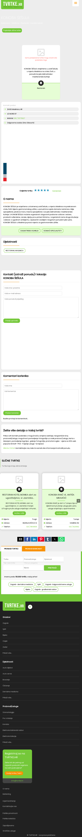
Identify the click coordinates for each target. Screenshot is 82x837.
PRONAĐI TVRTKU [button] (11, 549)
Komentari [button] (57, 191)
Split (39, 584)
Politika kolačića (9, 818)
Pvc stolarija (7, 718)
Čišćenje (6, 685)
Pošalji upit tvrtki (11, 321)
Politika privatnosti (10, 813)
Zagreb (6, 623)
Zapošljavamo (8, 825)
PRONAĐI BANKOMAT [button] (33, 549)
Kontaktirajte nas (10, 806)
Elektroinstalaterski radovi (13, 730)
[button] (75, 3)
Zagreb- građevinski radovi (45, 589)
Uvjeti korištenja (9, 801)
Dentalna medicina (10, 691)
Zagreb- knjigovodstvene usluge (58, 584)
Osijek (5, 641)
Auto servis (7, 673)
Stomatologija (8, 712)
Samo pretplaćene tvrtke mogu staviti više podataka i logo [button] (41, 59)
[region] (41, 38)
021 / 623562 (74, 526)
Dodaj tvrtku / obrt (13, 773)
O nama (6, 788)
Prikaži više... (7, 653)
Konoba (6, 724)
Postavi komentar (12, 413)
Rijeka (28, 589)
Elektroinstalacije (9, 736)
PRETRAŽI (52, 568)
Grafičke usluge (9, 831)
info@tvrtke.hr (17, 780)
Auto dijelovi (8, 668)
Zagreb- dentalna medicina (21, 584)
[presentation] (78, 501)
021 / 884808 (31, 526)
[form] (41, 570)
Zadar (5, 647)
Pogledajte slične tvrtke (12, 30)
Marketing (7, 794)
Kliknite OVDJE (9, 448)
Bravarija (6, 679)
